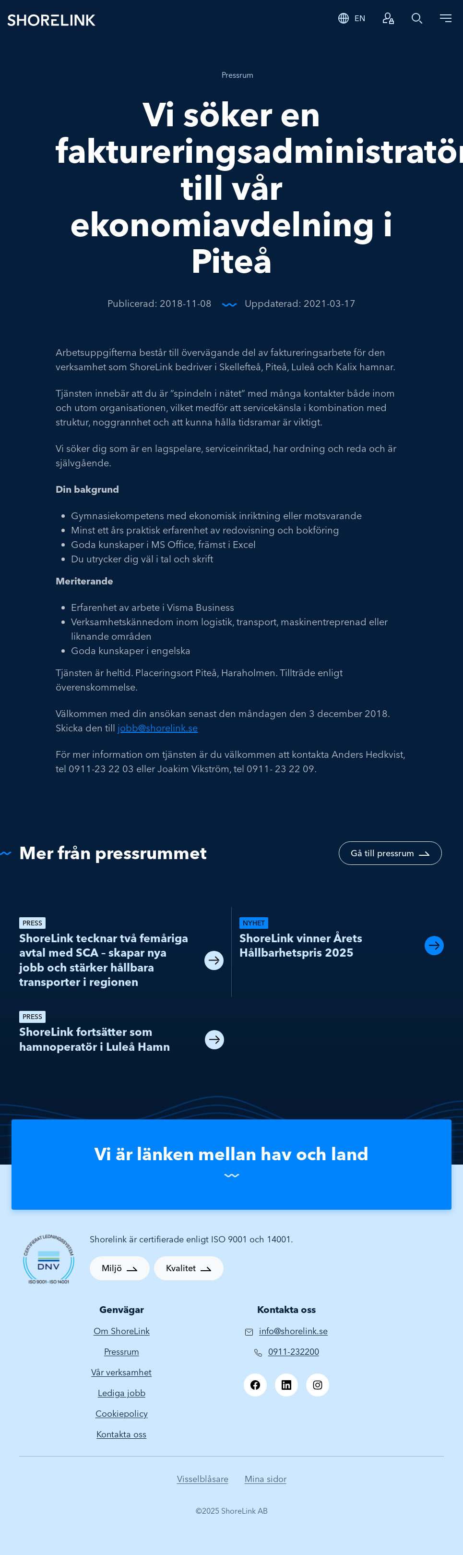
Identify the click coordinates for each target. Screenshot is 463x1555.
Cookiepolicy (121, 1413)
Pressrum (237, 75)
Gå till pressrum (382, 853)
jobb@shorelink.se (158, 728)
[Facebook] (255, 1385)
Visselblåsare (202, 1478)
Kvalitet (181, 1268)
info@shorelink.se (293, 1330)
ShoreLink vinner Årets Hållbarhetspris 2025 (300, 945)
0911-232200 (293, 1351)
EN (360, 18)
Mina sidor (265, 1478)
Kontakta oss (121, 1434)
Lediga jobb (121, 1392)
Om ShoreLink (122, 1330)
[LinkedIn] (286, 1385)
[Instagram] (317, 1385)
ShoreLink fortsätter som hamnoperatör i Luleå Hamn (94, 1039)
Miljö (112, 1268)
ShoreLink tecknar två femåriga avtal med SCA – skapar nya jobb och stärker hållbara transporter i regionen (103, 960)
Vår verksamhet (121, 1372)
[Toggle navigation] (445, 18)
